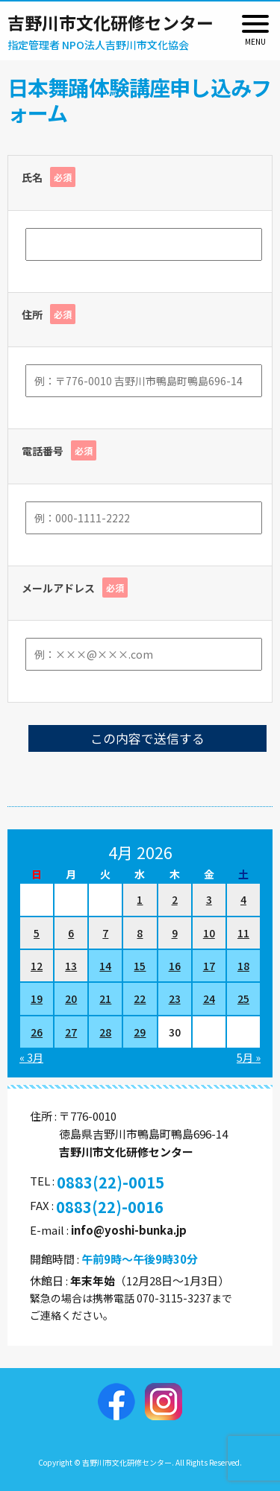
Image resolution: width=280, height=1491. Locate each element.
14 (105, 965)
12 (37, 965)
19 (37, 998)
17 (209, 965)
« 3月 (31, 1057)
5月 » (249, 1057)
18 (243, 965)
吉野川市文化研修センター (110, 22)
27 (71, 1032)
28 (105, 1032)
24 (209, 998)
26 (37, 1032)
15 (140, 965)
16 (175, 965)
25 (243, 998)
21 (105, 998)
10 (209, 932)
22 (140, 998)
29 (140, 1032)
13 (71, 965)
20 (71, 998)
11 (243, 932)
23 (175, 998)
